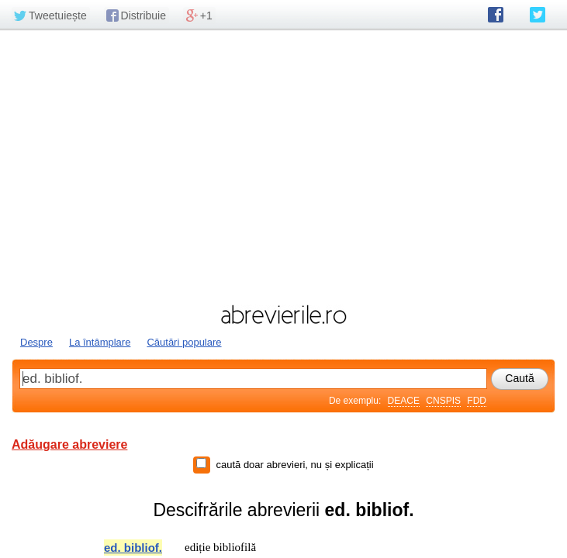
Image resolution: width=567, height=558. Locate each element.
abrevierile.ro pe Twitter (537, 14)
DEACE (404, 400)
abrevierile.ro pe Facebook (495, 14)
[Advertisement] (283, 165)
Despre (36, 342)
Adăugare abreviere (69, 444)
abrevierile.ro (283, 315)
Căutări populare (184, 342)
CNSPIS (443, 400)
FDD (476, 400)
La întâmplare (100, 342)
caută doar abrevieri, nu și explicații (294, 464)
